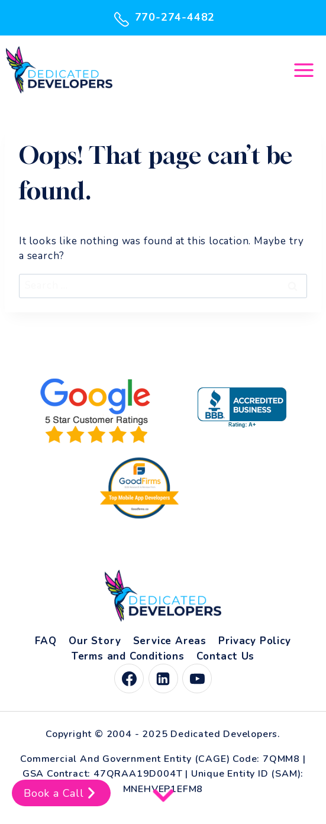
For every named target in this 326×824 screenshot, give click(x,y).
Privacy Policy (254, 641)
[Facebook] (129, 678)
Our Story (95, 641)
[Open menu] (303, 70)
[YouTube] (197, 678)
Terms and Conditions (128, 656)
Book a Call (61, 793)
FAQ (45, 641)
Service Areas (169, 641)
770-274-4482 (163, 18)
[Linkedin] (163, 678)
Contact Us (225, 656)
